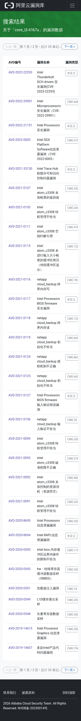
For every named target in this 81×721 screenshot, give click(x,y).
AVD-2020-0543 (19, 569)
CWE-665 (72, 338)
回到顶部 (69, 693)
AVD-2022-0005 (19, 140)
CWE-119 (72, 550)
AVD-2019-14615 (20, 628)
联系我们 (9, 693)
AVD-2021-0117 (19, 299)
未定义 (71, 73)
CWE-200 (72, 569)
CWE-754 (72, 648)
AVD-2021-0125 (19, 376)
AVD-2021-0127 (19, 395)
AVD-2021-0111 (19, 226)
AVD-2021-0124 (19, 357)
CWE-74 (72, 588)
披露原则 (28, 693)
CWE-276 (72, 458)
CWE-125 (72, 318)
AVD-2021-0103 (19, 207)
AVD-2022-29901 (20, 101)
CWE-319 (72, 140)
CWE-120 (72, 246)
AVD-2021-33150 (20, 169)
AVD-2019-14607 (20, 648)
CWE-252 (72, 188)
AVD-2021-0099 (19, 438)
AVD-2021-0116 (19, 279)
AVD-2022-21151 (20, 125)
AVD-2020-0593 (19, 549)
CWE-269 (72, 207)
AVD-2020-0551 (19, 588)
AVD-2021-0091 (19, 501)
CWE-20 (72, 420)
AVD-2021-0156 (19, 419)
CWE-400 (72, 477)
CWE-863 (72, 357)
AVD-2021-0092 (19, 477)
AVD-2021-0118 (19, 318)
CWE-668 (72, 101)
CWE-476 (72, 227)
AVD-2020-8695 (19, 520)
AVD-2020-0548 (19, 614)
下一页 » (69, 46)
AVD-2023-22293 (20, 72)
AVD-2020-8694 (19, 535)
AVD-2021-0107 (19, 188)
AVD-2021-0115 (19, 246)
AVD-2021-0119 (19, 337)
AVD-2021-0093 (19, 458)
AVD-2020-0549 (19, 599)
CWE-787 (72, 280)
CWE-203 (72, 521)
